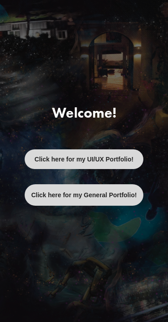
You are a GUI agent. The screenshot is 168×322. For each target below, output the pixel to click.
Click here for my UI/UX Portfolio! (84, 159)
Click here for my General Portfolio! (84, 195)
